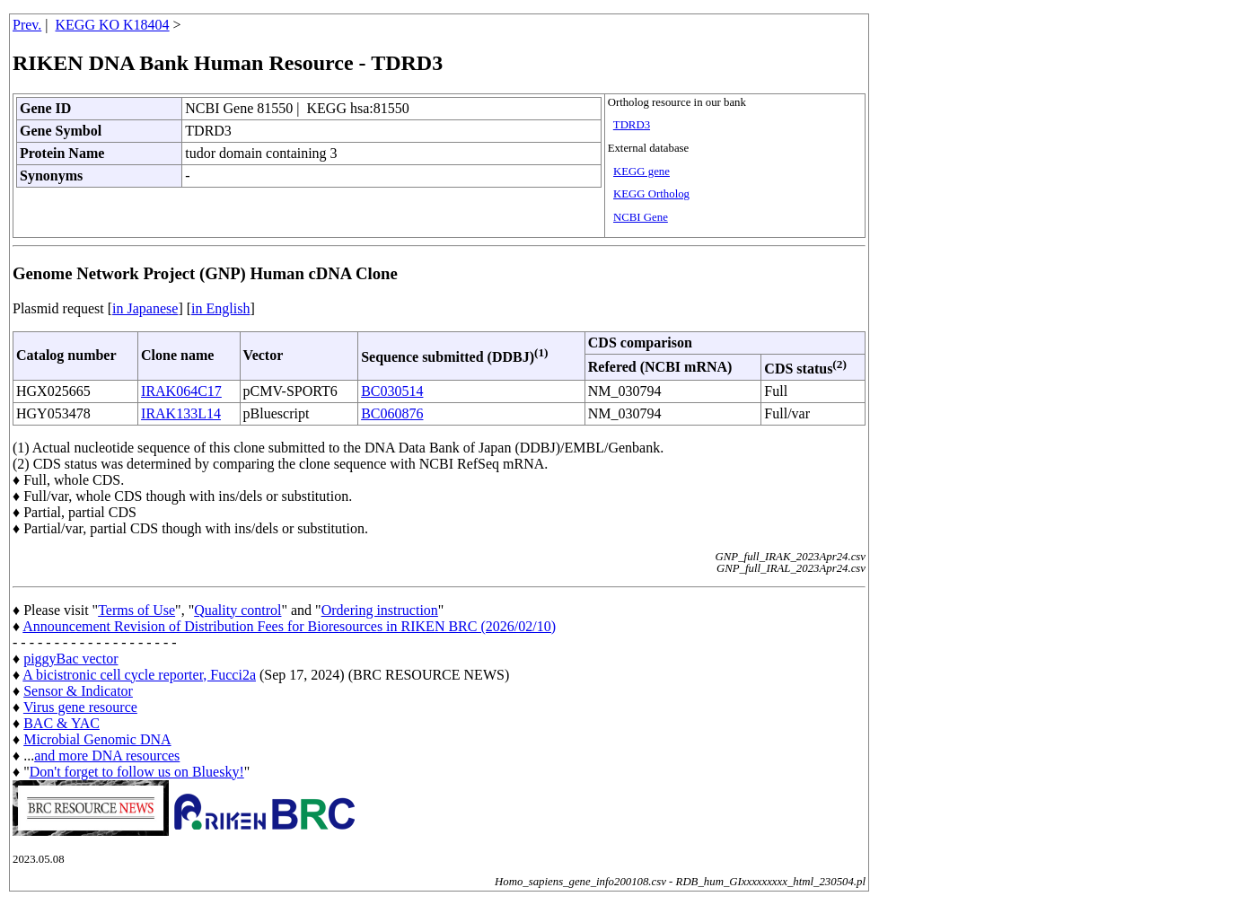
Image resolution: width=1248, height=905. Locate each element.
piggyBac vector (70, 658)
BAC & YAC (61, 723)
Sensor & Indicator (78, 691)
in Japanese (145, 308)
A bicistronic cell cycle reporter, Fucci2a (139, 674)
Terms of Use (136, 610)
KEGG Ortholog (651, 194)
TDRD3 (631, 125)
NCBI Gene (640, 217)
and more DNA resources (107, 755)
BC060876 (392, 413)
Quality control (237, 610)
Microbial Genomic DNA (97, 739)
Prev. (27, 24)
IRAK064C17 (181, 391)
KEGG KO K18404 (113, 24)
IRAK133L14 (181, 413)
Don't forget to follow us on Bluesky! (137, 771)
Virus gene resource (80, 707)
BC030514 (392, 391)
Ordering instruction (379, 610)
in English (220, 308)
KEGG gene (641, 171)
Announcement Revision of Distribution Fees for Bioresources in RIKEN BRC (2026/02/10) (289, 626)
